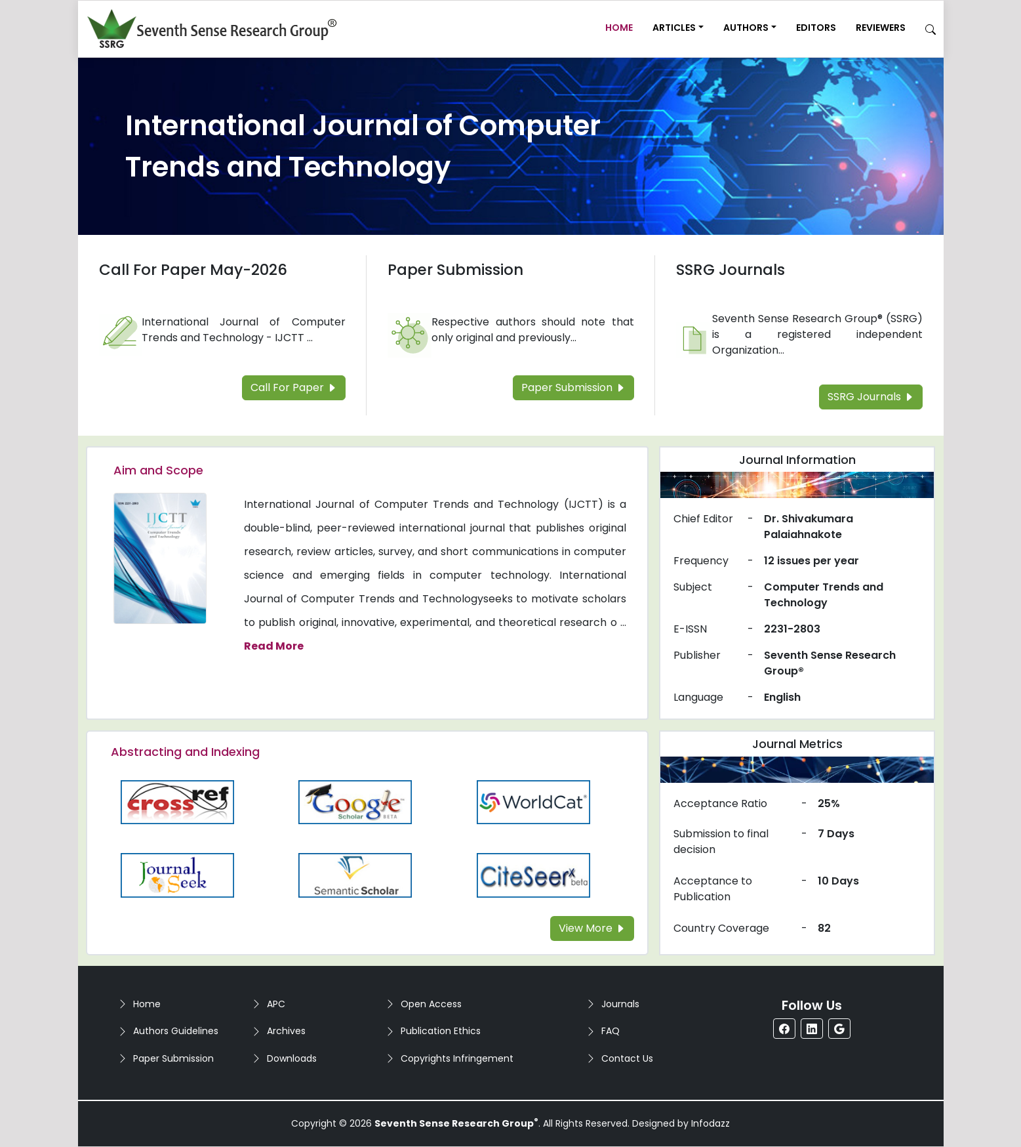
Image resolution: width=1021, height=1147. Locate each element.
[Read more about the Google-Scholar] (355, 801)
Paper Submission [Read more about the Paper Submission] (455, 269)
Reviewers (881, 27)
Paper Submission (173, 1058)
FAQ (610, 1030)
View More (592, 928)
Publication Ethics (441, 1030)
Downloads (292, 1058)
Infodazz (710, 1123)
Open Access (431, 1004)
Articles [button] (674, 27)
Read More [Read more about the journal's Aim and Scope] (274, 646)
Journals (620, 1004)
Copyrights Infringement (457, 1058)
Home (619, 27)
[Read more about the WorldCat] (534, 801)
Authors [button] (746, 27)
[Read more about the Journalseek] (178, 874)
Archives (286, 1030)
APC (276, 1004)
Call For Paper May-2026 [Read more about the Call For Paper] (193, 269)
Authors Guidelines (175, 1030)
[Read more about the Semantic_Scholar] (355, 874)
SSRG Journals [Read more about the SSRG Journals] (730, 269)
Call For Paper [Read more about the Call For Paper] (293, 387)
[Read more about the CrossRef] (178, 801)
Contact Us (627, 1058)
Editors (816, 27)
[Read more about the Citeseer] (534, 874)
